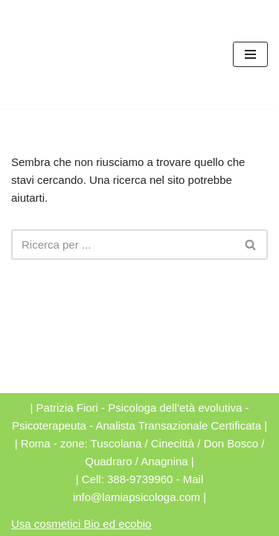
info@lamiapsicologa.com (136, 497)
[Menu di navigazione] (250, 54)
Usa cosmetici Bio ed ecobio (81, 523)
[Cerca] (122, 244)
